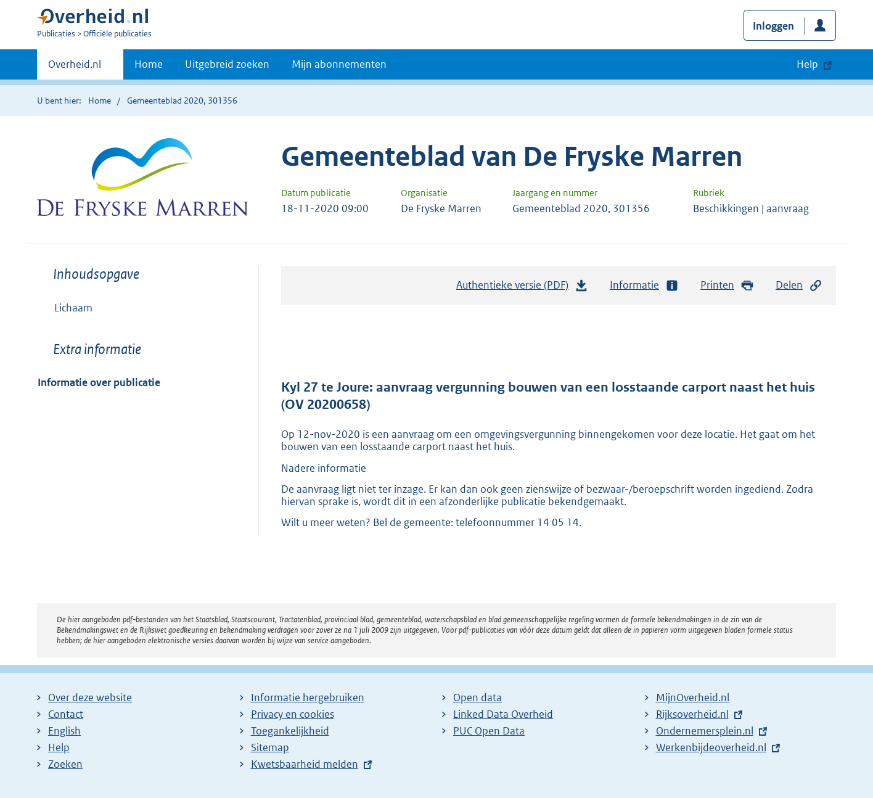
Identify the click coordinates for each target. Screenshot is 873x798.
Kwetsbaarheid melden (304, 764)
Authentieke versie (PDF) (522, 288)
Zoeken (65, 764)
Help (59, 747)
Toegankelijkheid (290, 731)
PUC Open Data (489, 731)
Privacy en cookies (292, 714)
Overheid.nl (74, 68)
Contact (65, 714)
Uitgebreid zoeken (227, 64)
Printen (727, 285)
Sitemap (270, 747)
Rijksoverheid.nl (692, 714)
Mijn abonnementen (339, 64)
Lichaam (73, 308)
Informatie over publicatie (99, 382)
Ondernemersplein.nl (704, 731)
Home (148, 64)
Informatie (644, 285)
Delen (799, 285)
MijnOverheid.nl (692, 697)
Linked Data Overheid (503, 714)
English (64, 731)
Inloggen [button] (773, 26)
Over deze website (90, 697)
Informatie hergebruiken (307, 697)
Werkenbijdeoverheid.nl (711, 747)
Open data (477, 697)
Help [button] (807, 64)
